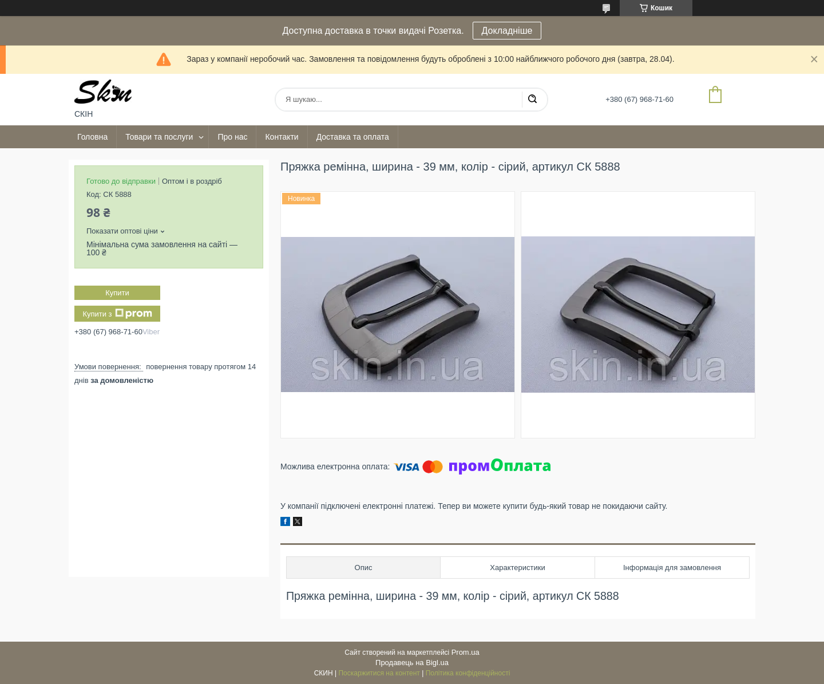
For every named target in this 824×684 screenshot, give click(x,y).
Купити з (117, 314)
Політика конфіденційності (468, 673)
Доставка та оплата (352, 136)
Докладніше (507, 30)
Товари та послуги (159, 136)
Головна (92, 136)
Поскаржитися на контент (378, 673)
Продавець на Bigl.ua (412, 662)
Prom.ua (465, 652)
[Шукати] (532, 100)
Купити (117, 292)
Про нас (232, 136)
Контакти (281, 136)
